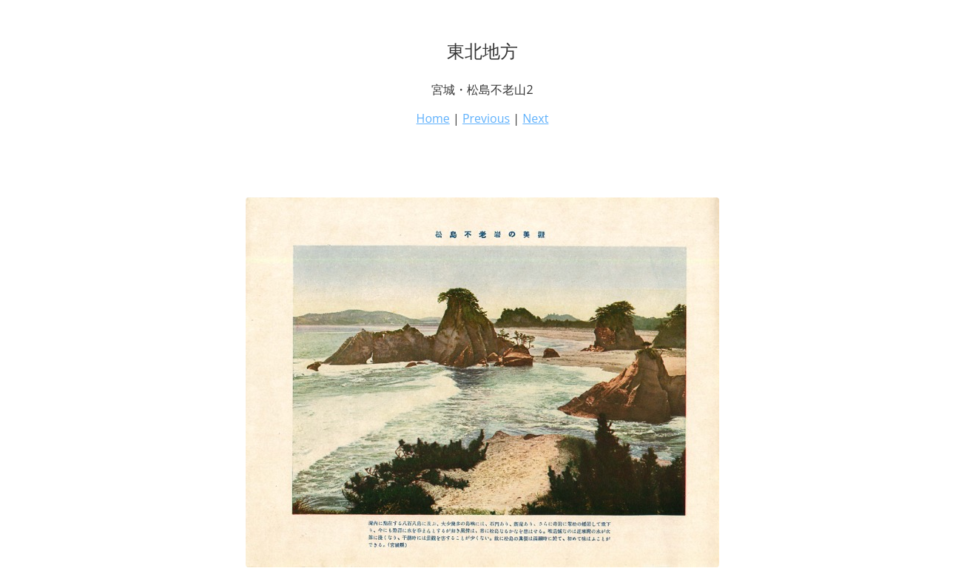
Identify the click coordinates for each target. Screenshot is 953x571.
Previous (486, 118)
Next (535, 118)
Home (433, 118)
